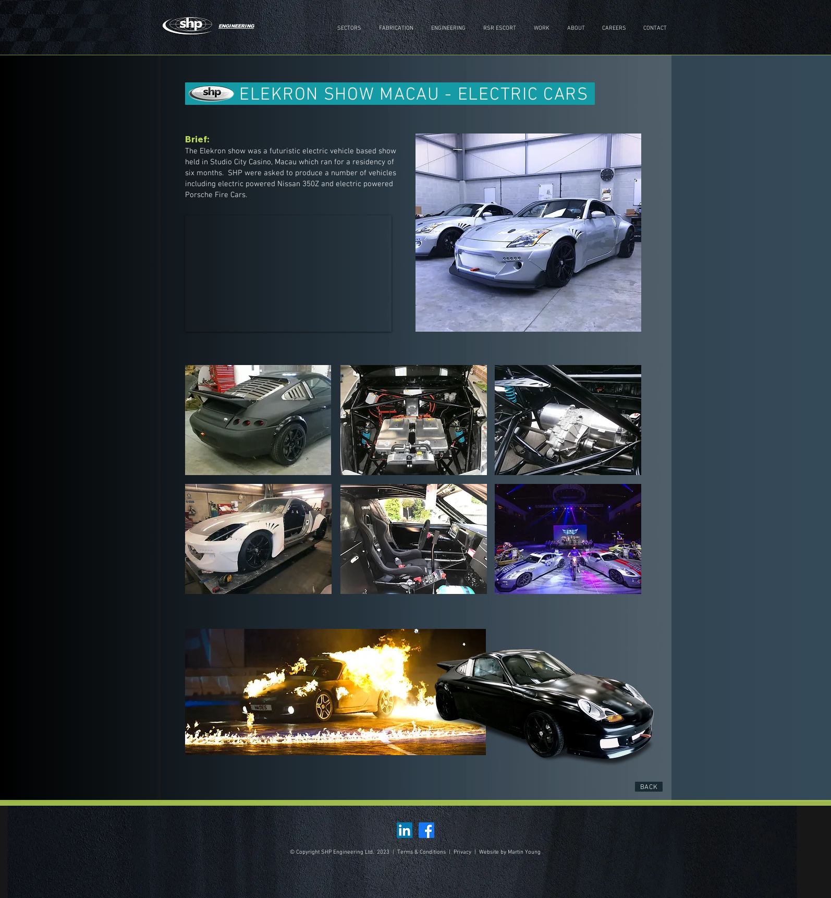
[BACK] (649, 787)
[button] (396, 28)
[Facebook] (426, 830)
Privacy (462, 852)
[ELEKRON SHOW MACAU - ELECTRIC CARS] (390, 93)
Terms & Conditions (422, 852)
